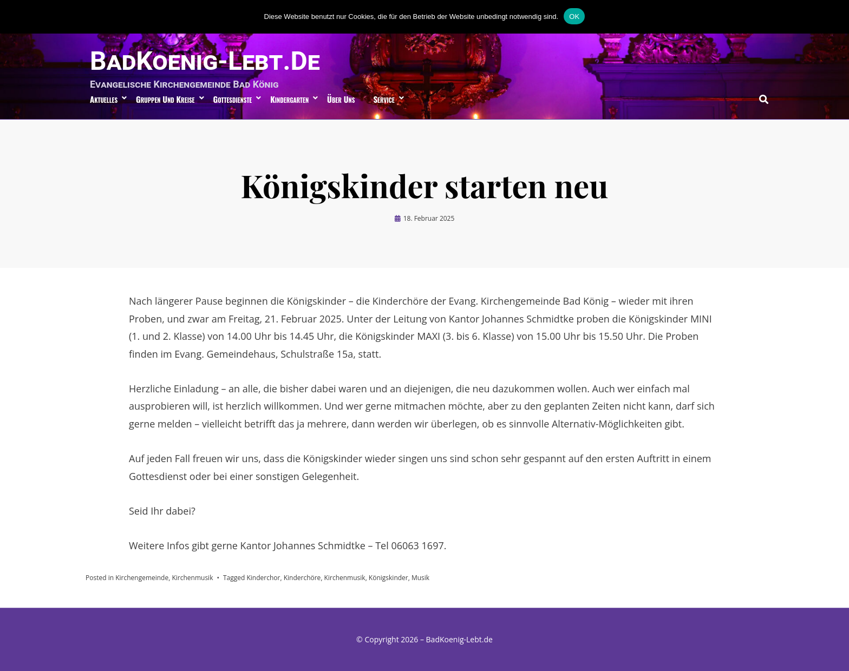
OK (574, 16)
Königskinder (388, 577)
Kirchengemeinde (141, 577)
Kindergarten (289, 99)
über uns (341, 99)
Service (383, 99)
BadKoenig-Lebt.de (205, 60)
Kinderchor (263, 577)
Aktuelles (103, 99)
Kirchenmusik (192, 577)
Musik (420, 577)
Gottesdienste (232, 99)
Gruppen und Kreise (165, 99)
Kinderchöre (302, 577)
